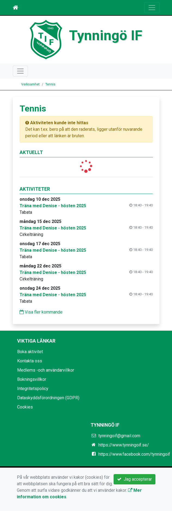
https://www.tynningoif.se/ (123, 445)
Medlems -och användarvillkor (45, 370)
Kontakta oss (29, 360)
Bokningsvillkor (31, 379)
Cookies (25, 407)
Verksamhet (30, 84)
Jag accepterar (134, 479)
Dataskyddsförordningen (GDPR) (48, 397)
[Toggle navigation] (152, 7)
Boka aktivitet (30, 351)
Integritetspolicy (32, 388)
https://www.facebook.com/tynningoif (134, 454)
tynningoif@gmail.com (119, 435)
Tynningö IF (105, 35)
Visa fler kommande (41, 312)
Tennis (50, 84)
